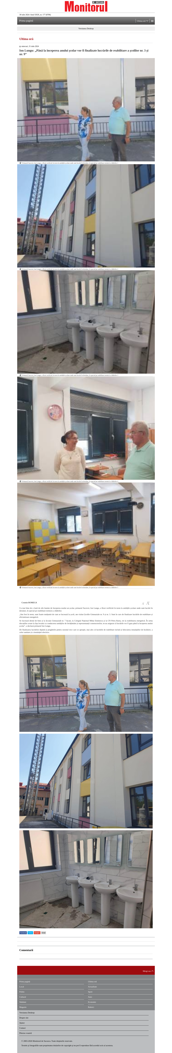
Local (21, 987)
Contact (22, 1028)
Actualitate (92, 987)
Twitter (30, 932)
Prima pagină (24, 982)
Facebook (23, 932)
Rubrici (91, 1007)
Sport (90, 992)
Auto (90, 997)
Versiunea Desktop (27, 1013)
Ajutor (22, 1023)
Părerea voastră (25, 1033)
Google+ (37, 932)
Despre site (23, 1018)
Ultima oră (26, 39)
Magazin (22, 1007)
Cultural (22, 997)
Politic (22, 992)
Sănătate (22, 1002)
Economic (92, 1002)
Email (43, 932)
